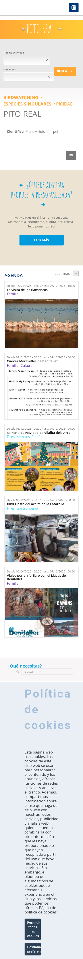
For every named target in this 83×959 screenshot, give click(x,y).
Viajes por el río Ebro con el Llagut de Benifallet (36, 577)
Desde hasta (41, 286)
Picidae (64, 104)
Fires (11, 436)
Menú (74, 8)
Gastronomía (27, 508)
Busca (62, 71)
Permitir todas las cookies (33, 929)
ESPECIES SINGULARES (27, 104)
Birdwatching (21, 97)
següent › (76, 273)
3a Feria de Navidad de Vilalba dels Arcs (38, 433)
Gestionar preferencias (34, 949)
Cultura (26, 365)
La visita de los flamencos (27, 290)
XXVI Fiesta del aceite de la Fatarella (35, 504)
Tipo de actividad (13, 52)
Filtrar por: (9, 69)
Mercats (23, 436)
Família (13, 293)
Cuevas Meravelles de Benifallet (32, 361)
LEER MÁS (41, 240)
